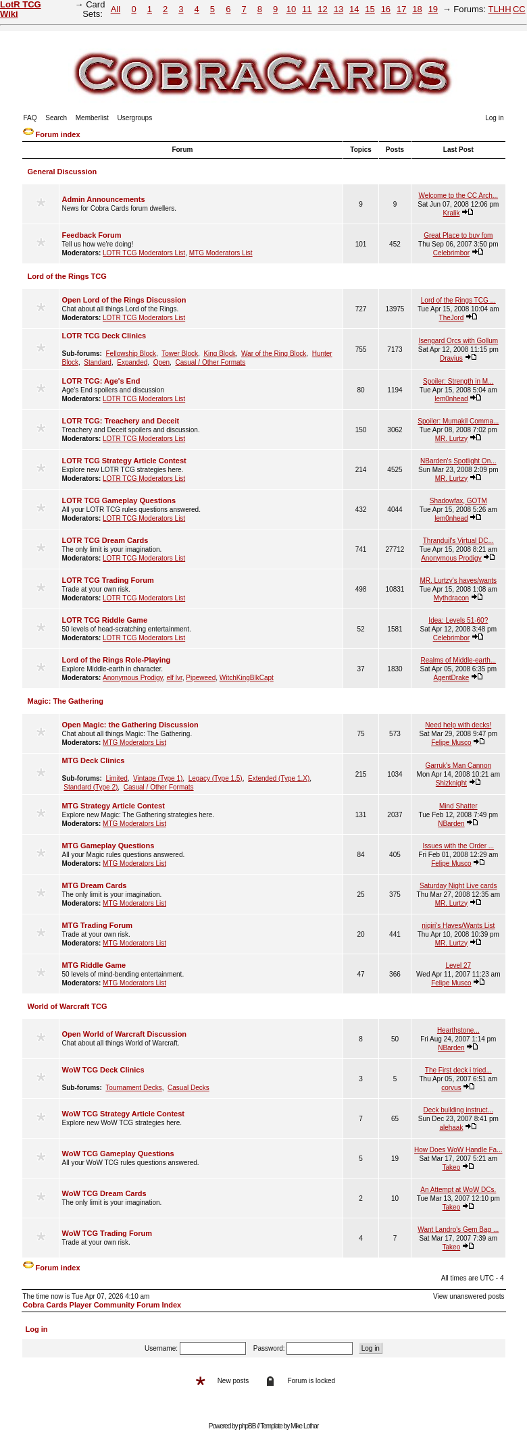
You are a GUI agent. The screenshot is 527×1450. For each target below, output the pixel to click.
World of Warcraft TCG (67, 1006)
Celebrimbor (451, 253)
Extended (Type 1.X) (278, 778)
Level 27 (458, 965)
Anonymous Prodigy (451, 558)
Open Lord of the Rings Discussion (124, 300)
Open (161, 362)
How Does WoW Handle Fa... (458, 1150)
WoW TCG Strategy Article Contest (123, 1114)
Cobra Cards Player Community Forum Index (102, 1305)
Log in (494, 118)
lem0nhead (451, 399)
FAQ (30, 118)
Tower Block (179, 353)
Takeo (452, 1167)
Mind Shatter (458, 806)
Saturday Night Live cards (458, 885)
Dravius (451, 358)
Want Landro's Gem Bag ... (458, 1229)
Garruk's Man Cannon (459, 765)
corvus (451, 1087)
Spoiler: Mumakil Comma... (458, 421)
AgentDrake (451, 677)
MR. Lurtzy (451, 438)
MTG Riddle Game (94, 965)
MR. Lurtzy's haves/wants (458, 580)
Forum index (58, 134)
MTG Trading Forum (97, 925)
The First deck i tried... (458, 1070)
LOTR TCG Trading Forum (108, 580)
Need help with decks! (458, 725)
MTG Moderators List (221, 253)
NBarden (451, 823)
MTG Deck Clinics (93, 760)
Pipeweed (201, 677)
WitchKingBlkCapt (247, 677)
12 (322, 9)
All (115, 9)
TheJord (451, 317)
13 (338, 9)
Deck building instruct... (458, 1110)
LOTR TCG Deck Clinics (104, 336)
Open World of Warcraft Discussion (124, 1034)
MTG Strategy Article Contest (113, 806)
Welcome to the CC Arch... (458, 195)
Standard (97, 362)
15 (369, 9)
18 (417, 9)
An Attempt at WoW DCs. (458, 1189)
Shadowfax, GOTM (458, 500)
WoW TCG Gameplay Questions (118, 1153)
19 (433, 9)
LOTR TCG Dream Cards (105, 540)
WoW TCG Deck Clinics (103, 1070)
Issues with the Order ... (458, 846)
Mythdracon (451, 598)
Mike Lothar (304, 1426)
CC (519, 9)
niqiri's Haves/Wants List (458, 925)
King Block (219, 353)
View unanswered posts (468, 1296)
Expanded (132, 362)
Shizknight (451, 783)
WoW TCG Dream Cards (104, 1193)
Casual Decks (188, 1087)
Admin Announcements (103, 199)
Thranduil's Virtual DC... (458, 540)
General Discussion (62, 171)
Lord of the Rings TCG (67, 276)
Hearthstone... (458, 1030)
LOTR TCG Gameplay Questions (119, 500)
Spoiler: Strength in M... (458, 381)
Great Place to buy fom (458, 235)
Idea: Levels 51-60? (458, 620)
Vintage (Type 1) (157, 778)
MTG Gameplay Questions (108, 845)
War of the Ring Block (273, 353)
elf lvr (174, 677)
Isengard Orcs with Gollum (458, 340)
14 (354, 9)
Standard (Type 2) (91, 787)
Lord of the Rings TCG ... (458, 300)
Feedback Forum (92, 235)
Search (56, 118)
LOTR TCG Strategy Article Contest (124, 461)
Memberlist (92, 118)
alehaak (451, 1127)
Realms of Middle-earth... (458, 660)
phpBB (247, 1426)
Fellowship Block (131, 353)
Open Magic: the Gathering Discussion (130, 725)
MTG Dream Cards (94, 885)
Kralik (451, 213)
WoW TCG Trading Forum (107, 1233)
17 (401, 9)
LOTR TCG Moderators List (144, 253)
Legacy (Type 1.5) (216, 778)
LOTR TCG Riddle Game (105, 620)
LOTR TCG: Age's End (101, 381)
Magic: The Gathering (65, 701)
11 (306, 9)
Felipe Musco (451, 742)
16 (386, 9)
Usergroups (134, 118)
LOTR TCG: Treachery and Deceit (121, 421)
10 (291, 9)
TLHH (499, 9)
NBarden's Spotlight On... (458, 461)
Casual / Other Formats (210, 362)
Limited (117, 778)
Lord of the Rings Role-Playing (116, 660)
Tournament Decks (133, 1087)
